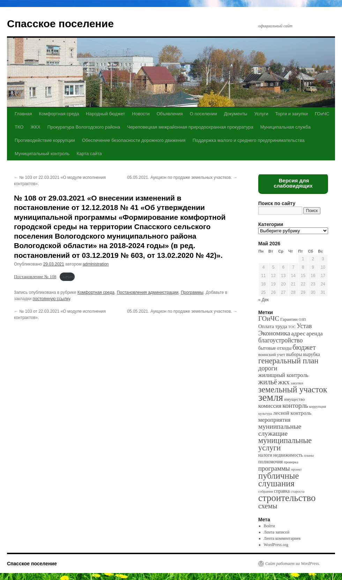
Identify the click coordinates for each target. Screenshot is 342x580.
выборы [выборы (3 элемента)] (294, 354)
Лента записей (277, 532)
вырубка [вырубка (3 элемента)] (311, 354)
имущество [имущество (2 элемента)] (294, 399)
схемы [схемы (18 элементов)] (267, 506)
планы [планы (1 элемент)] (309, 455)
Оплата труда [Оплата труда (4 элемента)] (272, 326)
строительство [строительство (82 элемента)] (286, 498)
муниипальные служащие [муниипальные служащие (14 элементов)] (279, 430)
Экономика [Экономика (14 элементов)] (274, 333)
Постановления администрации (148, 292)
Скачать (67, 276)
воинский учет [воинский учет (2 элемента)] (271, 354)
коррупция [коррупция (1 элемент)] (317, 406)
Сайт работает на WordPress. (292, 563)
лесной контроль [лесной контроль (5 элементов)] (292, 413)
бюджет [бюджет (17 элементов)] (303, 347)
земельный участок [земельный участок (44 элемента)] (292, 389)
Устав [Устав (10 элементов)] (304, 325)
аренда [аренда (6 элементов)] (314, 333)
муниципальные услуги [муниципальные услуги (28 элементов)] (285, 444)
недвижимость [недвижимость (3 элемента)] (288, 455)
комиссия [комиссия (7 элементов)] (269, 406)
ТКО (19, 127)
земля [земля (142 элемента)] (270, 397)
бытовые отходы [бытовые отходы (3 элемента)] (274, 348)
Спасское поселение (60, 23)
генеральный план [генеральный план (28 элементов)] (288, 360)
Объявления (170, 113)
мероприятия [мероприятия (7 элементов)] (274, 419)
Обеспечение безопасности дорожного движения (134, 140)
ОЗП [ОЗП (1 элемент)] (302, 319)
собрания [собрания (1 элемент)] (265, 491)
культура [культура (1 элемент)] (265, 413)
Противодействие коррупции (45, 140)
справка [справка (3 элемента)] (282, 491)
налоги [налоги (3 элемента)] (265, 455)
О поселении (203, 113)
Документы (235, 113)
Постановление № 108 (35, 276)
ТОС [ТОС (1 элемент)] (292, 327)
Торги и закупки (291, 113)
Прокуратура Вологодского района (83, 127)
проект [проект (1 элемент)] (296, 469)
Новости (140, 113)
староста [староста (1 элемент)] (297, 491)
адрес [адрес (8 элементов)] (298, 333)
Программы (192, 292)
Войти (269, 525)
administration (96, 264)
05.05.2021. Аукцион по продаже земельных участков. (182, 177)
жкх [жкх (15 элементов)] (284, 382)
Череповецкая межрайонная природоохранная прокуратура (190, 127)
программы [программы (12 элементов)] (274, 468)
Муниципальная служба (285, 127)
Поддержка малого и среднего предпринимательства (249, 140)
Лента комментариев (282, 538)
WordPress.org (276, 544)
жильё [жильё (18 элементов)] (267, 382)
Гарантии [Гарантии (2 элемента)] (289, 319)
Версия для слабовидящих (293, 183)
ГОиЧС (322, 113)
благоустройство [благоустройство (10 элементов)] (280, 340)
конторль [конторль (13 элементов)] (295, 405)
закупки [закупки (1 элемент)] (297, 383)
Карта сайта (89, 153)
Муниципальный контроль (42, 153)
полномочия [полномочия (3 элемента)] (270, 461)
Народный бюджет (105, 113)
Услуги (261, 113)
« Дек (263, 299)
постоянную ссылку (51, 298)
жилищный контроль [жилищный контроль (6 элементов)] (283, 375)
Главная (23, 113)
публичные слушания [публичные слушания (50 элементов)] (278, 479)
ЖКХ (35, 127)
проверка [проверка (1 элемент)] (291, 462)
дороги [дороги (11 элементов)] (267, 368)
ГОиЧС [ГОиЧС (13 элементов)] (268, 318)
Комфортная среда (59, 113)
